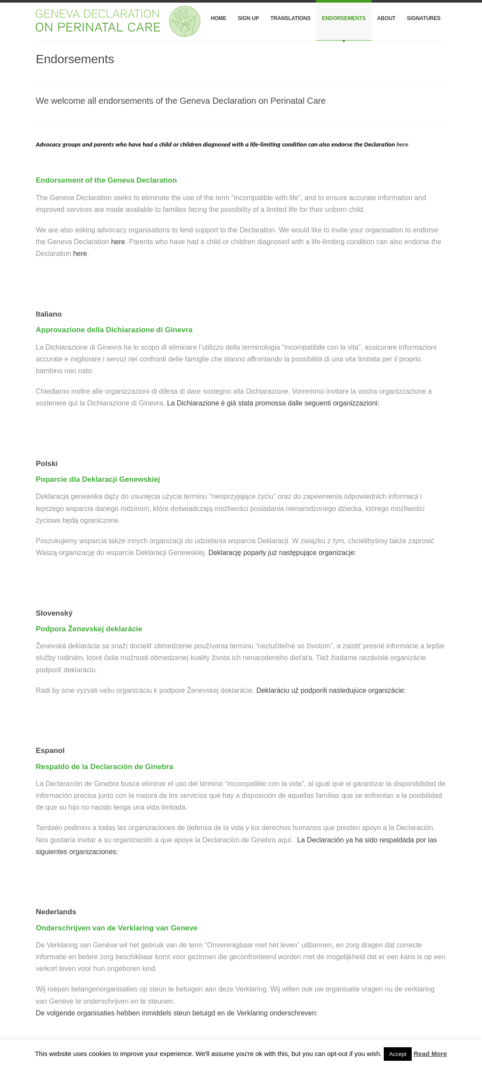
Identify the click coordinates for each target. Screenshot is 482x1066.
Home (219, 18)
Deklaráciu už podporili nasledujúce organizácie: (331, 690)
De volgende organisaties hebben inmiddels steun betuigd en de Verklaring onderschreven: (177, 1013)
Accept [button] (397, 1054)
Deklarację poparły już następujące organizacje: (282, 552)
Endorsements (343, 18)
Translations (290, 18)
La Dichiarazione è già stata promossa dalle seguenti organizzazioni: (273, 403)
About (386, 18)
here (402, 144)
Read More (430, 1053)
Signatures (424, 18)
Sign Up (248, 18)
